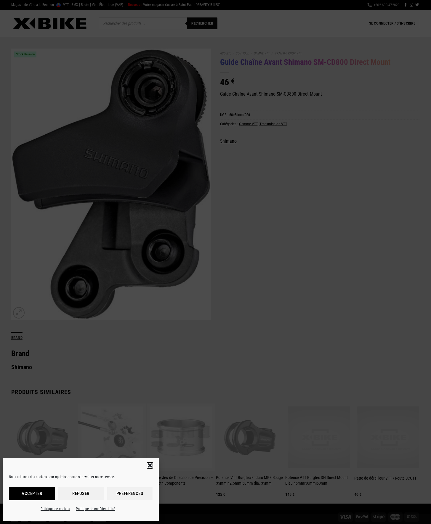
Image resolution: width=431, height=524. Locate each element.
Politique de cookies (55, 509)
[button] (150, 465)
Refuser (80, 493)
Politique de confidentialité (95, 509)
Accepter (32, 493)
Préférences (129, 493)
